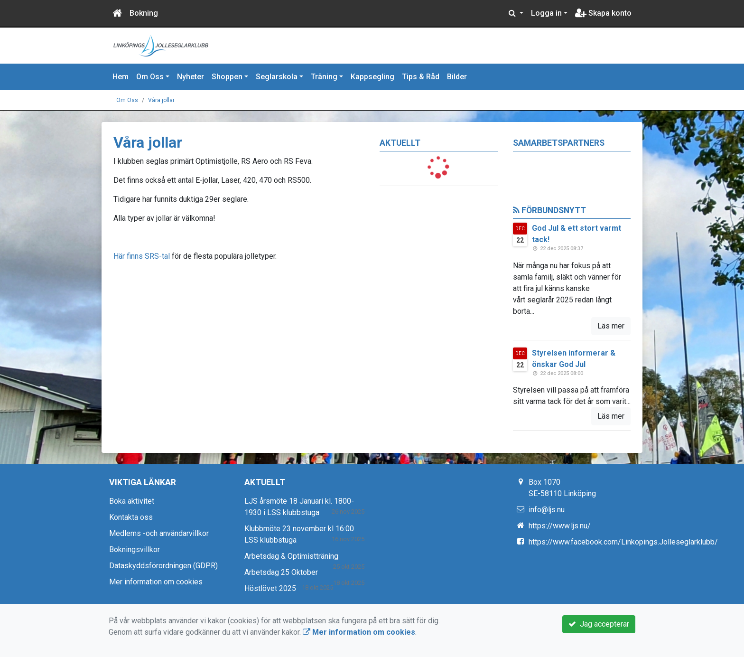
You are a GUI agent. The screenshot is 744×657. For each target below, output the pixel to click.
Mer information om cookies (156, 581)
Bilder (457, 76)
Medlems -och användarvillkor (159, 533)
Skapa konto (603, 13)
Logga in (546, 13)
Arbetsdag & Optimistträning (291, 556)
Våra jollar (161, 100)
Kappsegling (372, 76)
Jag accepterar (598, 624)
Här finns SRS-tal (141, 256)
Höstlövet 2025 (270, 588)
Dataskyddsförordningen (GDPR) (163, 565)
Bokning (144, 13)
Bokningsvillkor (134, 549)
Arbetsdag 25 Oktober (281, 572)
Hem (120, 76)
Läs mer (610, 325)
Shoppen (227, 76)
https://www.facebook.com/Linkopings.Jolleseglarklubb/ (623, 541)
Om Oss (150, 76)
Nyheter (190, 76)
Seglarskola (277, 76)
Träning (324, 76)
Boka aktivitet (131, 501)
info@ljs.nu (547, 509)
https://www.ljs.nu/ (560, 525)
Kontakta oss (131, 517)
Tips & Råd (420, 76)
